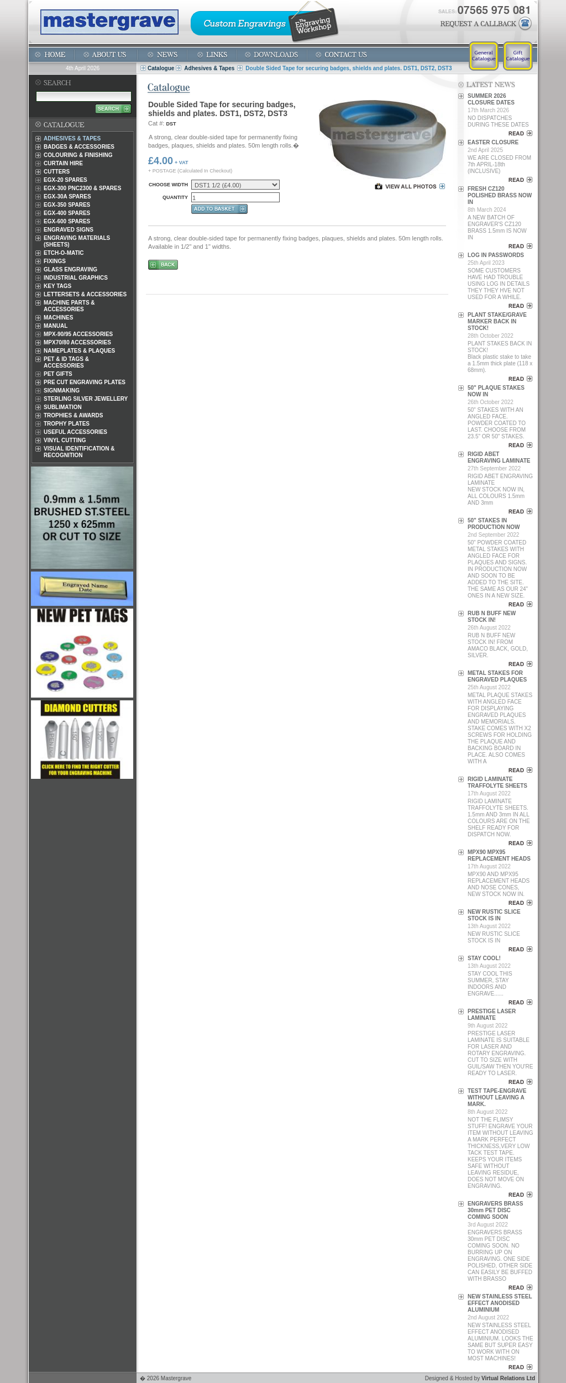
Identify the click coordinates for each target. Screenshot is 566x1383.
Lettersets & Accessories (85, 294)
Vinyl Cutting (65, 440)
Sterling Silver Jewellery (86, 399)
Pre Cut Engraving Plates (84, 382)
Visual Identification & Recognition (79, 452)
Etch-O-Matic (64, 253)
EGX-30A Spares (67, 196)
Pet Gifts (58, 374)
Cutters (57, 172)
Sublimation (63, 407)
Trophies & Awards (73, 415)
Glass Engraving (70, 269)
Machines (58, 318)
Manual (55, 326)
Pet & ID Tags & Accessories (66, 362)
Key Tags (57, 286)
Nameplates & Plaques (79, 351)
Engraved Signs (68, 230)
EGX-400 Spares (67, 213)
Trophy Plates (67, 424)
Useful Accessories (75, 432)
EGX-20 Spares (65, 180)
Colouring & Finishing (78, 155)
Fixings (55, 261)
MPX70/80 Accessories (77, 342)
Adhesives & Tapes (209, 68)
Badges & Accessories (79, 147)
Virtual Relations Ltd (508, 1378)
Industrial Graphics (76, 278)
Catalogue (161, 68)
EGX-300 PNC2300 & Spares (82, 188)
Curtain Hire (63, 163)
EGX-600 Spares (67, 221)
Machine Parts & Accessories (69, 306)
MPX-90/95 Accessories (78, 334)
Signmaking (62, 390)
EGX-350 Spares (67, 205)
